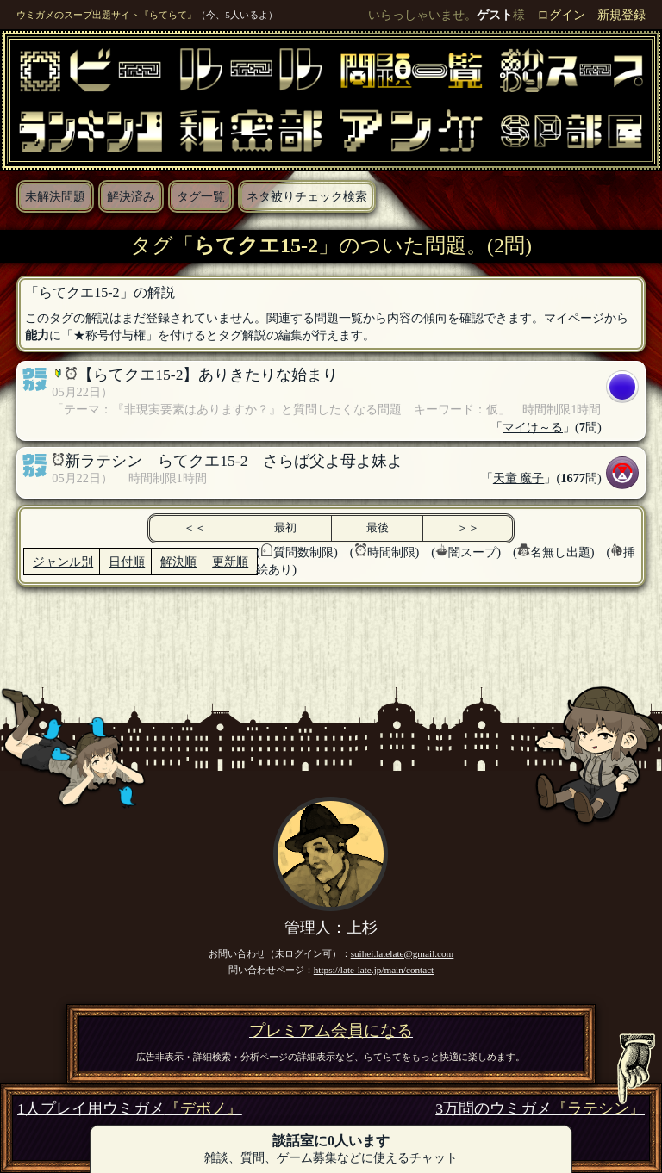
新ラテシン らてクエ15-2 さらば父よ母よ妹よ (234, 460)
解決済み (131, 196)
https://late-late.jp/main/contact (374, 970)
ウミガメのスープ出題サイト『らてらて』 (106, 14)
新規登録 (621, 15)
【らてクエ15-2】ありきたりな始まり (208, 374)
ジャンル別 (63, 561)
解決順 (178, 561)
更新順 (230, 561)
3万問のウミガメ (540, 1109)
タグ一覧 (201, 196)
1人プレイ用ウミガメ (129, 1109)
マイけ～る (533, 427)
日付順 (127, 561)
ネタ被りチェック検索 (307, 196)
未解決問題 (55, 196)
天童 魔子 (519, 478)
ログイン (561, 15)
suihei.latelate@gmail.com (402, 953)
